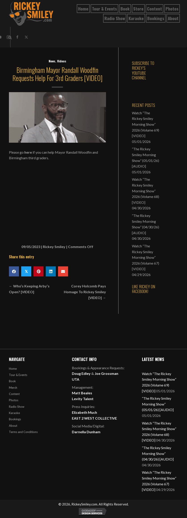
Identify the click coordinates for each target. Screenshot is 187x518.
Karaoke (14, 413)
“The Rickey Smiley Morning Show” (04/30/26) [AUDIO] (158, 453)
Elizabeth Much (84, 412)
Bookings (15, 419)
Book (12, 381)
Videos (61, 61)
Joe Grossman (106, 373)
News (52, 61)
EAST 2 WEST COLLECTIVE (94, 418)
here (28, 152)
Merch (13, 387)
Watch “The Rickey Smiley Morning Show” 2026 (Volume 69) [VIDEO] (145, 124)
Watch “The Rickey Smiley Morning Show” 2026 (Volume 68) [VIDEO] (145, 190)
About (13, 425)
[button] (17, 37)
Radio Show (16, 406)
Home (13, 368)
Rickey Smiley (54, 246)
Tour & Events (18, 375)
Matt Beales (82, 393)
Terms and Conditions (23, 432)
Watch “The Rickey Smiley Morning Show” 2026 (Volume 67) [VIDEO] (145, 257)
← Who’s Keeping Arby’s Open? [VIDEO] (29, 289)
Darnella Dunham (86, 432)
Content (14, 394)
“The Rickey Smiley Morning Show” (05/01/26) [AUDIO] (158, 404)
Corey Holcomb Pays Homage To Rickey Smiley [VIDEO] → (85, 291)
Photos (13, 400)
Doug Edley (81, 373)
